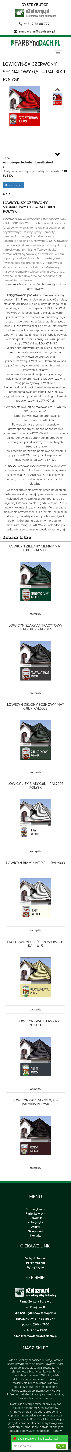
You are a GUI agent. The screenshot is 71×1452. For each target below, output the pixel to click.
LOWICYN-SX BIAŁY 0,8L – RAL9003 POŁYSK (36, 785)
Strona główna (35, 1209)
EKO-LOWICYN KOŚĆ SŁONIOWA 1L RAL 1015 (35, 944)
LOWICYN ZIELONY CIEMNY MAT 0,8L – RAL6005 (35, 548)
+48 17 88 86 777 (37, 24)
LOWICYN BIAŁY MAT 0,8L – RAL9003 (35, 863)
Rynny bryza (35, 1267)
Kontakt (35, 1236)
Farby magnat (35, 1263)
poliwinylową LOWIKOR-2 (38, 383)
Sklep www (35, 1231)
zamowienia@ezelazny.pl (37, 31)
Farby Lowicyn (35, 1214)
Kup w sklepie (13, 185)
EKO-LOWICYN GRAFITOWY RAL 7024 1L (35, 1023)
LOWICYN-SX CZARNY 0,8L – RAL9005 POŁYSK (35, 1102)
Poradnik (36, 1218)
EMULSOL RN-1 (55, 308)
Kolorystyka (36, 1222)
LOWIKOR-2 (35, 361)
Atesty (35, 1227)
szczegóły (35, 613)
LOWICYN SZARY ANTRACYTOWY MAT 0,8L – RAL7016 (35, 627)
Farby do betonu (35, 1258)
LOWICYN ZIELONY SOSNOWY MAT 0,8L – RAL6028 (35, 706)
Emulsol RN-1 (37, 334)
